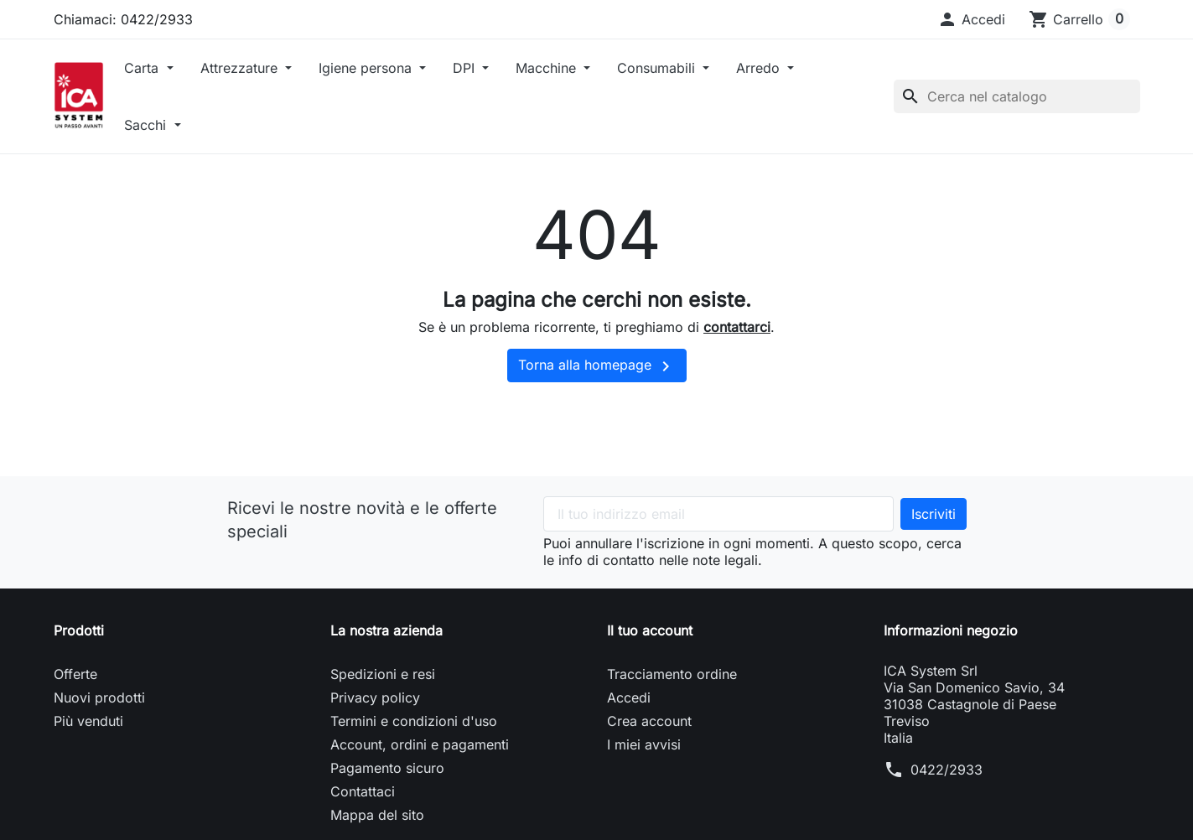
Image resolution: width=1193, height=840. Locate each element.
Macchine (548, 68)
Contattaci (362, 791)
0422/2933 (946, 769)
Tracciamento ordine (672, 674)
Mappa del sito (377, 814)
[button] (971, 19)
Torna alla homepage (597, 366)
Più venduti (88, 721)
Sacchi (147, 125)
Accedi (629, 697)
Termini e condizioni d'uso (413, 721)
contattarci (736, 327)
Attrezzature (241, 68)
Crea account (649, 721)
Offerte (75, 674)
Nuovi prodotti (99, 697)
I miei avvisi (644, 744)
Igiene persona (367, 68)
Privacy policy (375, 697)
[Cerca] (1017, 96)
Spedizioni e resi (382, 674)
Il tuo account (649, 630)
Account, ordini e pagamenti (419, 744)
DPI (466, 68)
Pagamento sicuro (387, 768)
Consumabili (658, 68)
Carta (143, 68)
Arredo (760, 68)
